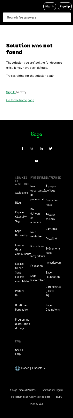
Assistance (21, 192)
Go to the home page (20, 100)
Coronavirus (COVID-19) (53, 291)
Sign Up (65, 6)
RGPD (59, 396)
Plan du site (36, 403)
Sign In (49, 6)
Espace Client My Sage (21, 217)
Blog (18, 202)
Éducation (36, 265)
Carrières (51, 228)
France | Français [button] (30, 368)
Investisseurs (53, 262)
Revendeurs (37, 246)
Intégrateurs (37, 256)
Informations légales (52, 390)
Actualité (51, 238)
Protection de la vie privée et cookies (30, 396)
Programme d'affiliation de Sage (22, 324)
